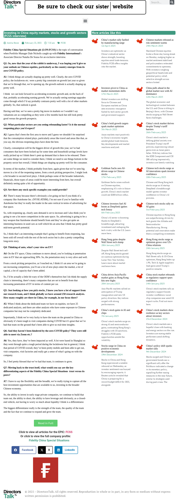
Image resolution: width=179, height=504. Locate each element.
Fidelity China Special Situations (49, 440)
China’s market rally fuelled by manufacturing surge (115, 41)
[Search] (172, 2)
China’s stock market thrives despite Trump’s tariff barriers (160, 126)
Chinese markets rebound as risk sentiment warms (160, 41)
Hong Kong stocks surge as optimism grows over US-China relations (159, 242)
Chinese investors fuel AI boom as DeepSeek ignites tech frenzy (114, 206)
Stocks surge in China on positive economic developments (113, 349)
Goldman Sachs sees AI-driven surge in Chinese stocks (113, 171)
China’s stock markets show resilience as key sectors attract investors (160, 313)
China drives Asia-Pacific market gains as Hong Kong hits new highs (115, 277)
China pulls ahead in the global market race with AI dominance (159, 91)
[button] (85, 21)
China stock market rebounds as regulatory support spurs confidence (160, 277)
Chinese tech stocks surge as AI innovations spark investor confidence (160, 171)
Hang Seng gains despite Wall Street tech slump (113, 241)
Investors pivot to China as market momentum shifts (114, 89)
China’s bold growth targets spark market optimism (114, 125)
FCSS (63, 43)
